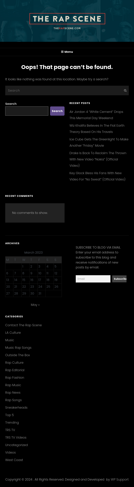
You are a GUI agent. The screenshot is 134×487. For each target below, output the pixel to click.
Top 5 (9, 415)
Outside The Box (17, 355)
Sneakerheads (16, 407)
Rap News (12, 392)
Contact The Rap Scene (23, 325)
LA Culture (13, 332)
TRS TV (10, 430)
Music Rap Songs (18, 347)
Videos (10, 452)
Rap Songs (13, 400)
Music (9, 340)
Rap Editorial (14, 370)
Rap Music (13, 385)
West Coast (14, 460)
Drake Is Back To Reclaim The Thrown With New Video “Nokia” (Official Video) (97, 159)
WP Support (120, 479)
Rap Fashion (14, 377)
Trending (12, 422)
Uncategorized (16, 445)
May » (35, 305)
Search (11, 104)
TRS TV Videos (15, 437)
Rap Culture (14, 362)
